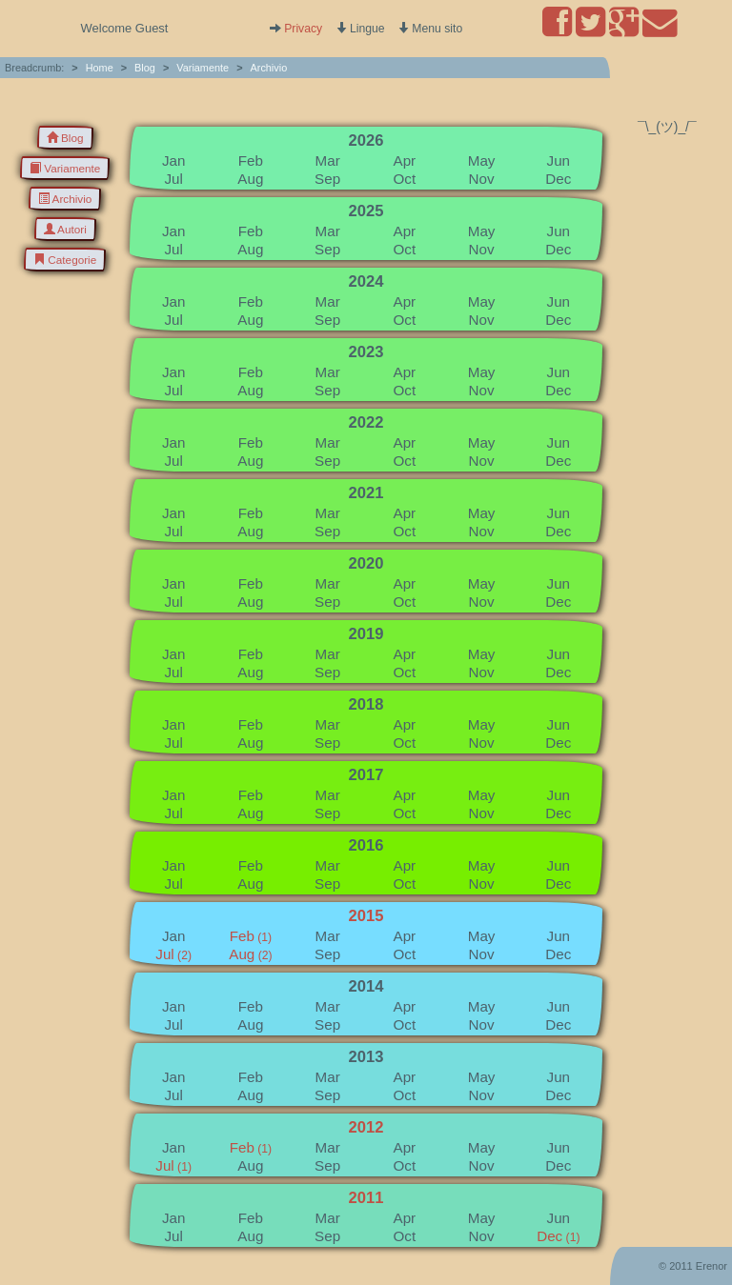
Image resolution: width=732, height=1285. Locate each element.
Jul (173, 954)
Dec (558, 1236)
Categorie (64, 259)
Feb (251, 936)
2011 (366, 1198)
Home (99, 67)
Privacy (303, 28)
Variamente (202, 67)
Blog (144, 67)
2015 (366, 916)
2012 (366, 1127)
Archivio (269, 67)
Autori (65, 229)
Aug (250, 954)
